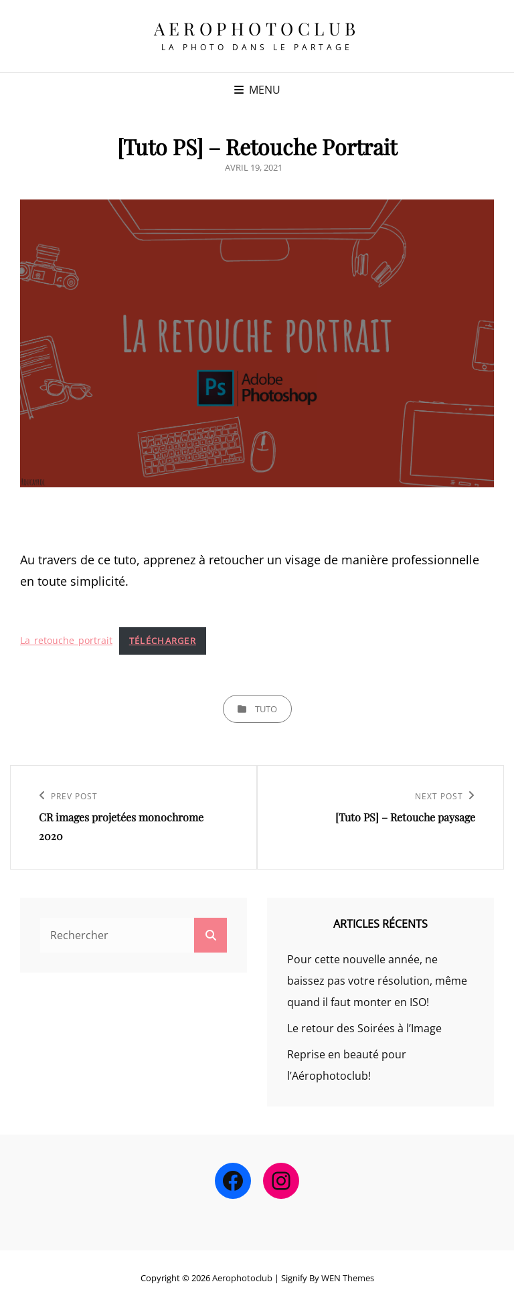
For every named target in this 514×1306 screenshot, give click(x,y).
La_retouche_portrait (66, 640)
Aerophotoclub (257, 28)
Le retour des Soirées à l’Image (364, 1028)
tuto (266, 709)
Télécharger (162, 641)
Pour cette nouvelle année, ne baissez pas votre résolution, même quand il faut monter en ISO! (377, 980)
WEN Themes (347, 1278)
